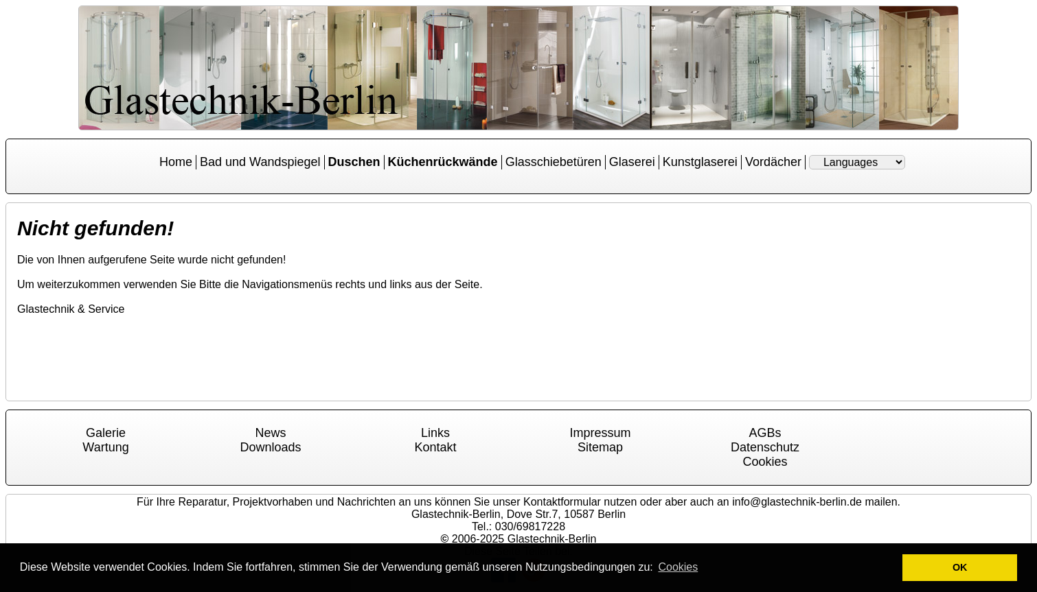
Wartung (105, 447)
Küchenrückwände (443, 162)
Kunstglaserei (700, 162)
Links (435, 433)
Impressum (599, 433)
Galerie (106, 433)
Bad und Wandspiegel (260, 162)
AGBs (765, 433)
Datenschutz (765, 447)
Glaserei (632, 162)
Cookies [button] (678, 567)
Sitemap (600, 447)
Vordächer (773, 162)
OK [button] (960, 567)
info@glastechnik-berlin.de (797, 502)
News (270, 433)
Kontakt (435, 447)
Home (175, 162)
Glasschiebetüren (553, 162)
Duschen (354, 162)
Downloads (270, 447)
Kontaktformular (562, 502)
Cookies (764, 462)
